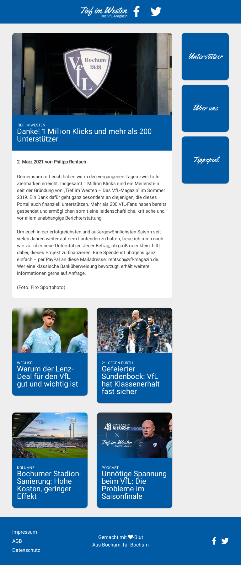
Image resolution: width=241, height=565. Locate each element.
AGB (17, 541)
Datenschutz (26, 550)
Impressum (24, 532)
